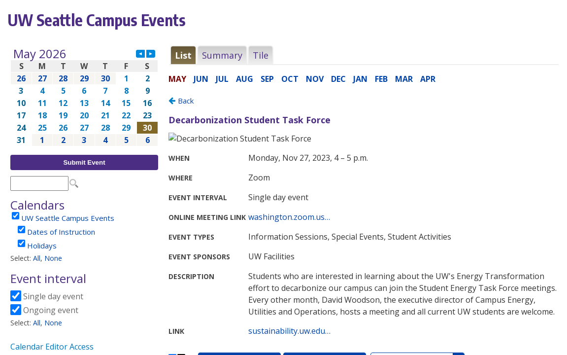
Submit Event (84, 162)
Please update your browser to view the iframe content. (84, 96)
